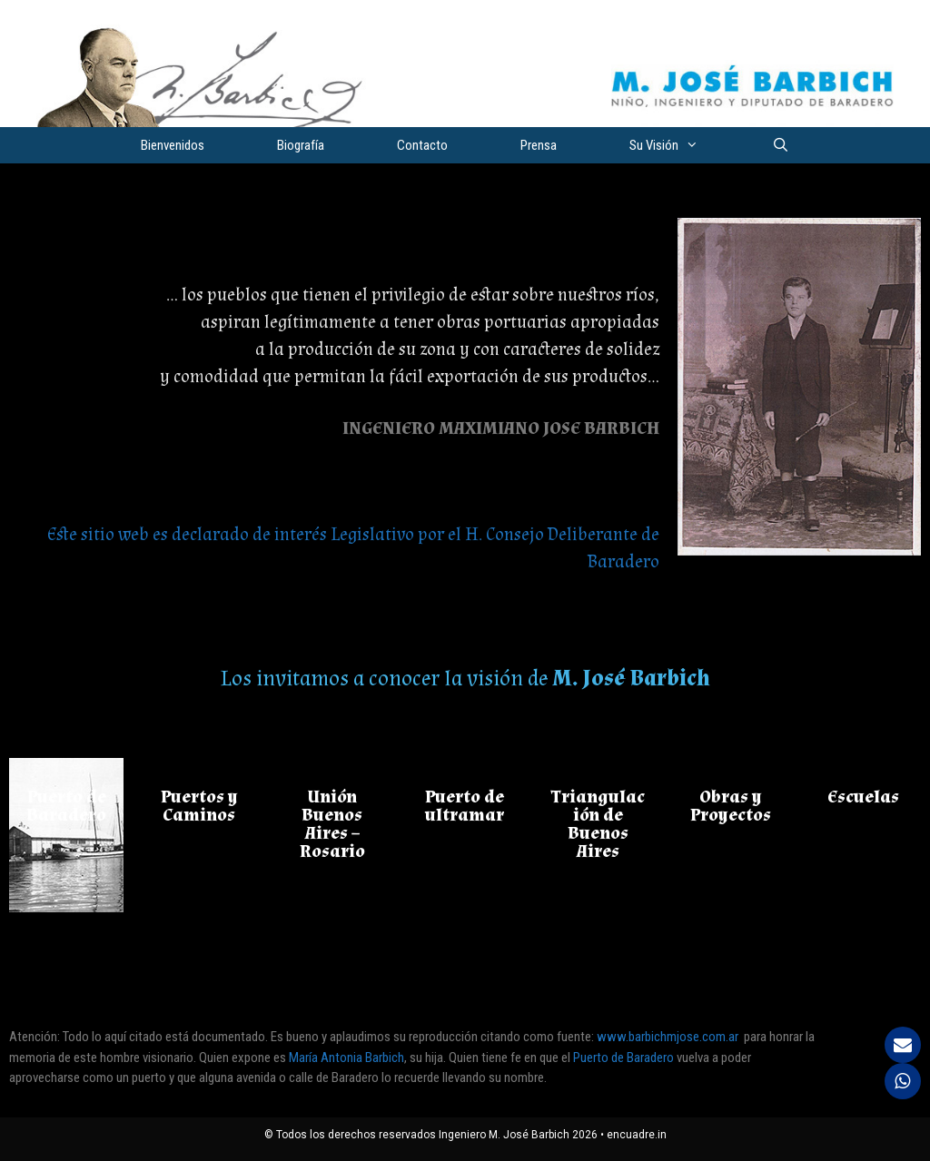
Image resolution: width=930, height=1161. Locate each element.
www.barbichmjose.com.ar (667, 1036)
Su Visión (682, 145)
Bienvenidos (172, 145)
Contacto (422, 145)
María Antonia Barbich (346, 1057)
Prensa (538, 145)
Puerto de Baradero (625, 1057)
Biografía (300, 145)
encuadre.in (637, 1134)
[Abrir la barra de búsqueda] (780, 145)
